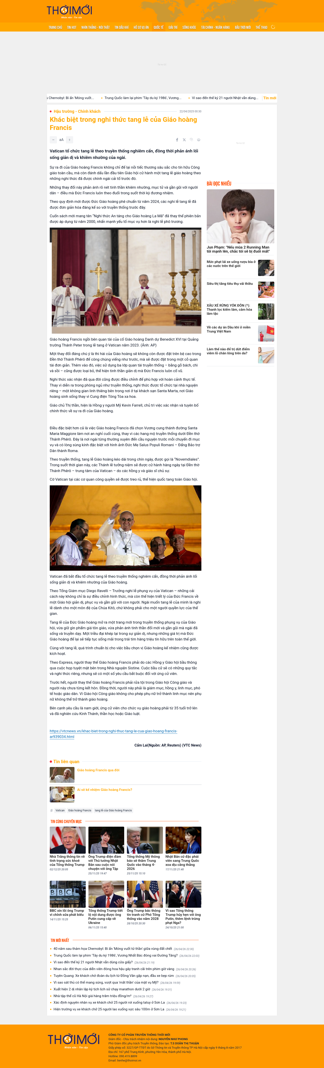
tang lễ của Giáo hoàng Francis (113, 810)
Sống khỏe (189, 27)
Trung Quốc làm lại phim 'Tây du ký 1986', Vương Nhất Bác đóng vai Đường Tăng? (126, 955)
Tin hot (71, 27)
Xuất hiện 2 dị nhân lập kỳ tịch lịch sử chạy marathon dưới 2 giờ (113, 989)
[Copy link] (191, 139)
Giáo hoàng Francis (79, 810)
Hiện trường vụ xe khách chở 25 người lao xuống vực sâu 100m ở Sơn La (120, 1009)
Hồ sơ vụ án (141, 27)
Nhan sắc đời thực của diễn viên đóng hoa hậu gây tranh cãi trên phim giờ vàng (125, 969)
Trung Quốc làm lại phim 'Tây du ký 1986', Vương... (149, 98)
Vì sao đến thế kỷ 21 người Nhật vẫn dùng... (231, 98)
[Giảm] (53, 139)
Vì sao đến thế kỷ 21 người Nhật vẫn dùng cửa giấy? (104, 962)
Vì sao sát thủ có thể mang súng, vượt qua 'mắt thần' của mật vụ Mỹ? (117, 982)
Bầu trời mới (243, 27)
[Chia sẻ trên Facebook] (177, 140)
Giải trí (173, 27)
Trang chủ (55, 27)
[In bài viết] (198, 140)
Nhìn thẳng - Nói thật (95, 27)
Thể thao (261, 27)
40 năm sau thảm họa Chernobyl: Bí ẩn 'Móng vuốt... (60, 98)
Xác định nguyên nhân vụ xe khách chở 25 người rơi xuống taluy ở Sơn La (120, 1002)
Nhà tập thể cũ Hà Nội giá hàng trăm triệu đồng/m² (103, 996)
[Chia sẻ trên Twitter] (184, 140)
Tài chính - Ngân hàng (215, 27)
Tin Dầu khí (121, 27)
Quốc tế (159, 27)
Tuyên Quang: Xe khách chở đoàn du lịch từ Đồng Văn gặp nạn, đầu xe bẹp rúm (125, 976)
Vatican (60, 810)
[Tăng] (69, 139)
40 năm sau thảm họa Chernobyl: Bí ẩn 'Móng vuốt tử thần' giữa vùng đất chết (124, 949)
